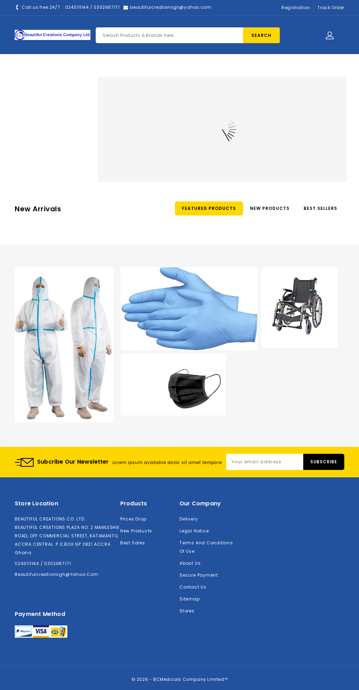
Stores (187, 611)
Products (135, 67)
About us (190, 563)
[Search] (188, 35)
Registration (296, 8)
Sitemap (190, 599)
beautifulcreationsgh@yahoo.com (170, 7)
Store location (36, 503)
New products (136, 531)
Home (103, 67)
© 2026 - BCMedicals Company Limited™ (179, 679)
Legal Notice (194, 531)
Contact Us (205, 67)
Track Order (330, 8)
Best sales (132, 543)
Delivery (189, 519)
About (169, 67)
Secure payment (199, 575)
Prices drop (133, 519)
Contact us (193, 587)
